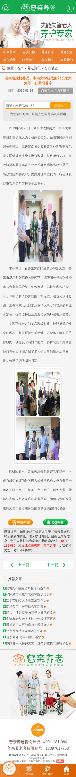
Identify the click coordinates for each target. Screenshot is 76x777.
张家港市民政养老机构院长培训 (28, 594)
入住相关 (47, 60)
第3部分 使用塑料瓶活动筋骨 (26, 588)
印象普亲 (9, 52)
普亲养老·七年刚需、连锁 (23, 637)
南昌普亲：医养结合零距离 (25, 606)
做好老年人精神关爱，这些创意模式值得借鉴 (37, 643)
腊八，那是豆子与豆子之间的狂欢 (29, 612)
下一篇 (56, 565)
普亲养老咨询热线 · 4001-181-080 (38, 742)
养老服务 (66, 52)
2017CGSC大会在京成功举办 (26, 600)
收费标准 (28, 60)
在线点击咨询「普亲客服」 (40, 545)
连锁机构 (28, 52)
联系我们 (66, 60)
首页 (20, 68)
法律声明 (62, 755)
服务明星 (9, 60)
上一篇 (19, 565)
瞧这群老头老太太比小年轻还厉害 (29, 618)
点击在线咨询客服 (55, 90)
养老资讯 (47, 52)
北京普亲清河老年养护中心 (25, 631)
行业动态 (51, 68)
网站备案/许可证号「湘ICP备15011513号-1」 (33, 755)
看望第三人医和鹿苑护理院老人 (28, 625)
